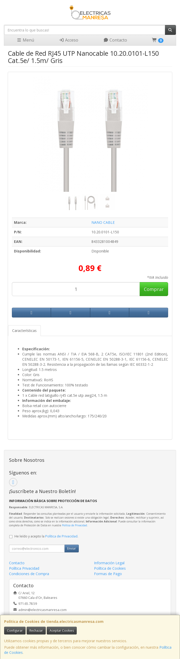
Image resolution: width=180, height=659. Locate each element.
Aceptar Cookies (62, 630)
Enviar (71, 548)
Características (24, 330)
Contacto (115, 40)
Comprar (154, 289)
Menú (25, 40)
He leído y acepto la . (46, 536)
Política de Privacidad (74, 525)
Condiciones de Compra (29, 573)
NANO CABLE (103, 222)
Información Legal (109, 562)
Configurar (15, 630)
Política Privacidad (24, 568)
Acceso (68, 40)
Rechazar (36, 630)
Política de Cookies (110, 568)
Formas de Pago (108, 573)
